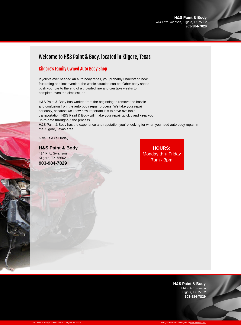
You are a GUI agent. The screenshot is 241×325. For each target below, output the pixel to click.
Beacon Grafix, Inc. (198, 322)
